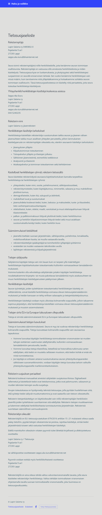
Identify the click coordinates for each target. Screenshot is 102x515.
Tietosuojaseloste (16, 507)
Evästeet (29, 507)
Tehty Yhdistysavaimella (48, 507)
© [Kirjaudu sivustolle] (9, 502)
